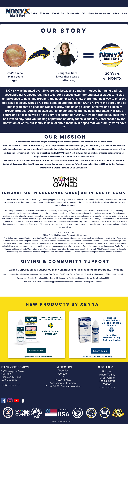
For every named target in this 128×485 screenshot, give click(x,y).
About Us (63, 370)
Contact (63, 373)
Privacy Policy (63, 379)
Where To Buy (107, 374)
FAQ (62, 376)
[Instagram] (10, 400)
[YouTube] (16, 400)
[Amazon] (22, 400)
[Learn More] (36, 350)
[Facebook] (3, 400)
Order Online (107, 377)
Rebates (107, 371)
